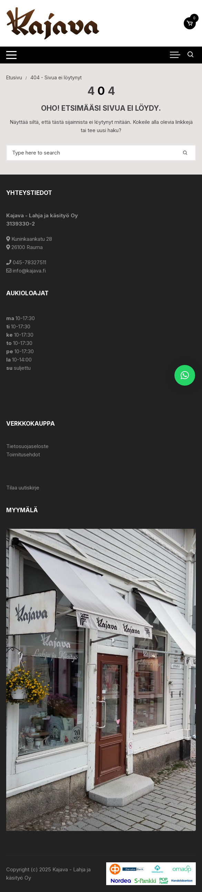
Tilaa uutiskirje (22, 487)
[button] (184, 375)
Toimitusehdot (23, 454)
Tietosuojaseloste (27, 446)
